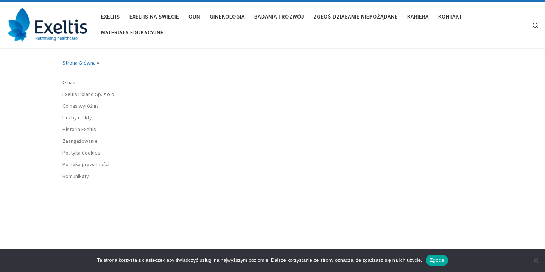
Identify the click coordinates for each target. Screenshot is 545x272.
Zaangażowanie (80, 141)
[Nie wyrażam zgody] (535, 260)
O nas (68, 82)
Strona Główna (79, 62)
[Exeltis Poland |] (48, 23)
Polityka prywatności (85, 164)
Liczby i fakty (77, 117)
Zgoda (437, 260)
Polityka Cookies (81, 152)
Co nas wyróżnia (80, 105)
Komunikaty (75, 176)
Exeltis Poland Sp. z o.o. (88, 94)
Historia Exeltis (79, 129)
